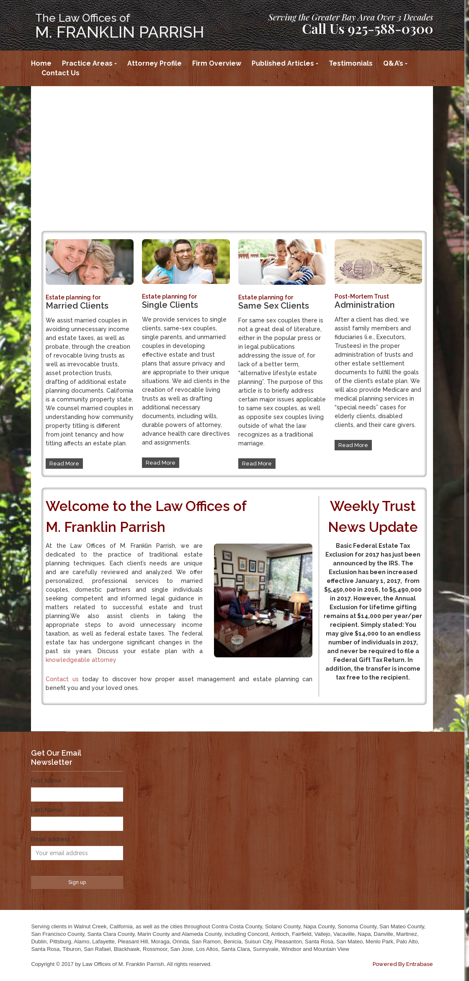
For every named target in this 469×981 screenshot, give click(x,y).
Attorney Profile (154, 63)
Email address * (52, 839)
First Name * (48, 780)
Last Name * (48, 810)
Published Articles (283, 63)
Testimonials (351, 63)
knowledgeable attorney (81, 660)
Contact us (62, 679)
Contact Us (60, 73)
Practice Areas (87, 63)
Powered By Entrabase (403, 964)
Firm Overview (216, 63)
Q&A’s (393, 63)
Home (41, 63)
